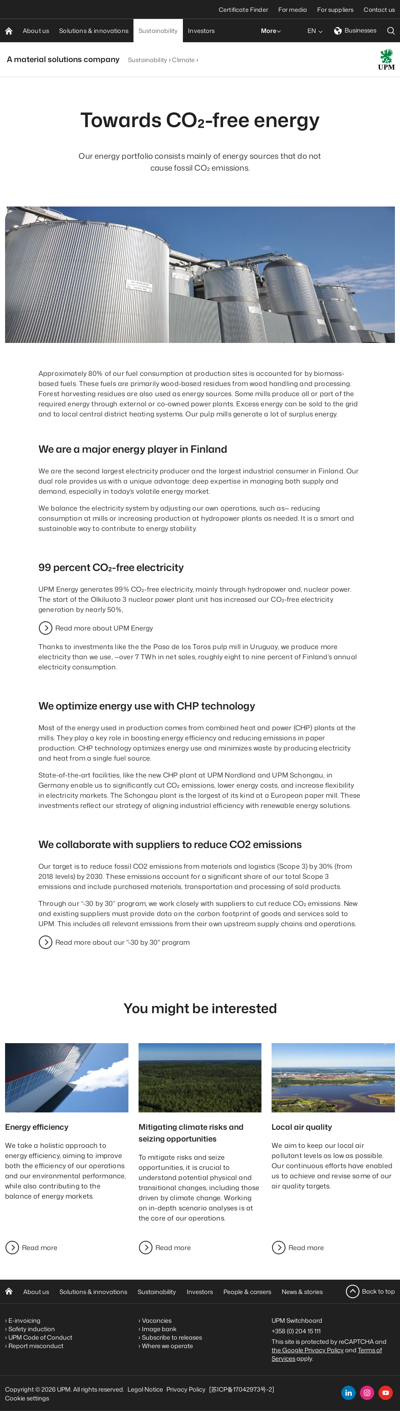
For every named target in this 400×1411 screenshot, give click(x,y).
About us (36, 1291)
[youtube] (385, 1393)
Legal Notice (145, 1389)
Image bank (159, 1328)
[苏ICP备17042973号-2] (241, 1389)
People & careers (247, 1291)
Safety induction (31, 1328)
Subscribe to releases (172, 1337)
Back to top (378, 1291)
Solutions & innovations (93, 1291)
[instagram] (367, 1393)
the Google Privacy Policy (308, 1350)
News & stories (302, 1291)
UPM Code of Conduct (40, 1337)
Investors (200, 1291)
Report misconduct (35, 1345)
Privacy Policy (186, 1389)
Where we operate (167, 1345)
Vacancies (156, 1320)
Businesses (355, 30)
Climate (183, 59)
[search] (391, 30)
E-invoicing (24, 1320)
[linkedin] (348, 1393)
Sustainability (147, 59)
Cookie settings (27, 1398)
